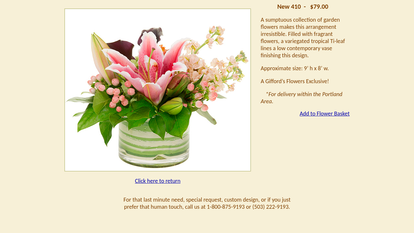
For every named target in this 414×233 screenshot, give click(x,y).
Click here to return (157, 180)
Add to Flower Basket (325, 113)
